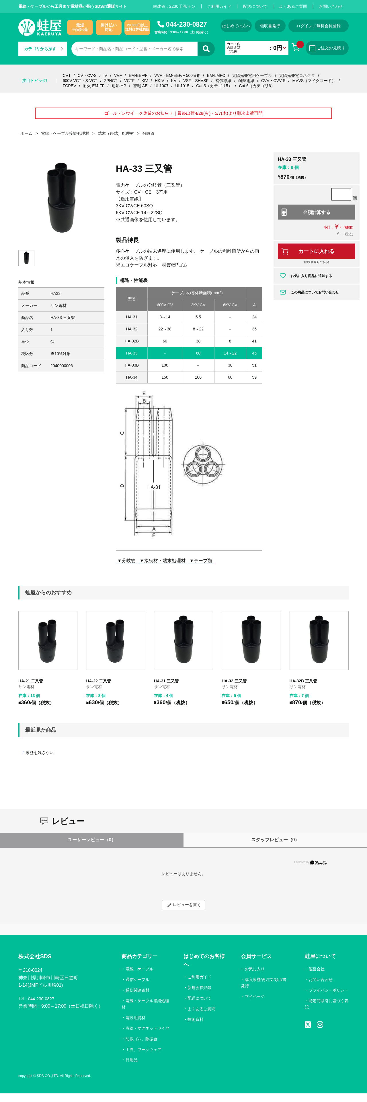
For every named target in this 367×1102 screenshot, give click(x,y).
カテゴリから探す (43, 48)
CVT (67, 75)
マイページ (255, 998)
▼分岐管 (126, 562)
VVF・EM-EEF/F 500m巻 (177, 75)
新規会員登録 (200, 990)
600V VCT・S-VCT (80, 80)
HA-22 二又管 (98, 683)
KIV (145, 80)
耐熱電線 (246, 80)
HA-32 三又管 (234, 683)
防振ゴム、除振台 (142, 1047)
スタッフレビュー (275, 842)
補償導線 (223, 80)
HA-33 (132, 355)
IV (105, 75)
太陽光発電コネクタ (297, 75)
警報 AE (140, 85)
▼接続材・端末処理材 (163, 562)
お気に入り (255, 971)
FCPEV (69, 85)
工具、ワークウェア (144, 1058)
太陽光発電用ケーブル (252, 75)
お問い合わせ (331, 6)
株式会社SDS (37, 959)
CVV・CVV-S (273, 80)
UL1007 (161, 85)
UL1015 (182, 85)
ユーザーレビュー (92, 842)
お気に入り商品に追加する (311, 278)
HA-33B (132, 367)
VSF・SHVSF (195, 80)
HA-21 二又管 (30, 683)
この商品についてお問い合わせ (315, 295)
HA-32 (132, 331)
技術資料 (196, 1021)
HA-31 (132, 319)
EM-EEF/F (138, 75)
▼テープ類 (201, 562)
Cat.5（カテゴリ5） (214, 85)
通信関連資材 (138, 992)
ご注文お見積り (332, 48)
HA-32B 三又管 (303, 683)
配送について (255, 6)
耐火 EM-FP (93, 85)
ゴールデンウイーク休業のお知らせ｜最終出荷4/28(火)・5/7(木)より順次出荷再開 (183, 114)
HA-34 (132, 379)
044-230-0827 (186, 24)
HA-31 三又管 (166, 683)
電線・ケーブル (140, 971)
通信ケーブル (138, 982)
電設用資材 (136, 1020)
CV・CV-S (87, 75)
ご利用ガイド (219, 6)
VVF (118, 75)
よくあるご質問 (293, 6)
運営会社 (317, 971)
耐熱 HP (119, 85)
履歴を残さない (40, 755)
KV (174, 80)
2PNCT (110, 80)
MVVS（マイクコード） (314, 80)
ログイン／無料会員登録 (325, 26)
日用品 (132, 1068)
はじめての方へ (236, 26)
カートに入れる (316, 253)
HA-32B (132, 343)
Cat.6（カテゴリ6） (257, 85)
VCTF (129, 80)
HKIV (159, 80)
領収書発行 (274, 26)
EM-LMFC (216, 75)
